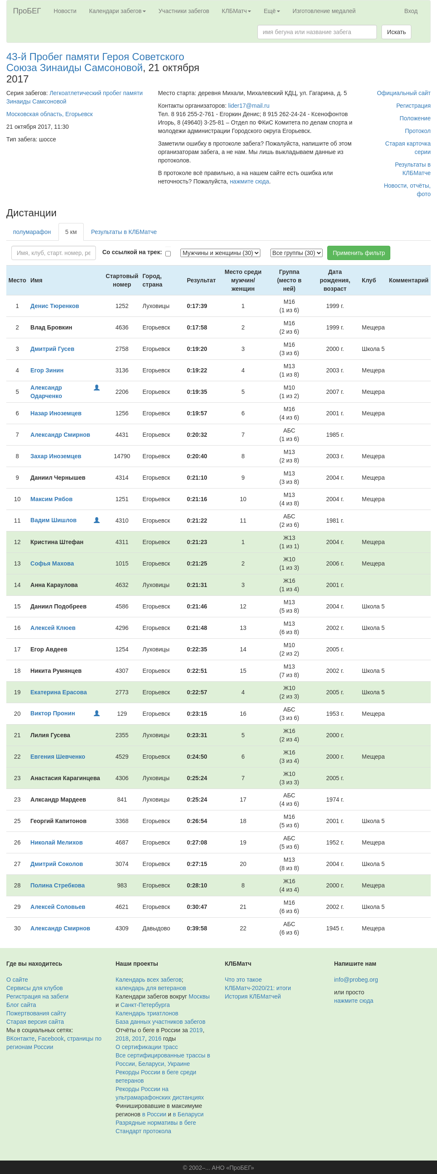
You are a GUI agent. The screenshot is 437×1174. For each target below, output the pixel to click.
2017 (138, 1038)
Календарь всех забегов (149, 979)
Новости (65, 11)
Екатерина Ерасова (58, 692)
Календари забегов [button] (117, 11)
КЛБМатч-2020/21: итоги (258, 988)
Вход (411, 11)
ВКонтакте (20, 1038)
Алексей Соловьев (57, 906)
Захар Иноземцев (55, 456)
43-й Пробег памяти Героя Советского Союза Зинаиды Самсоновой (95, 62)
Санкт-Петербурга (145, 1004)
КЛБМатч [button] (236, 11)
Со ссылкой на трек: (132, 252)
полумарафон (32, 231)
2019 (196, 1030)
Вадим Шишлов (53, 520)
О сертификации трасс (147, 1047)
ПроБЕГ (27, 11)
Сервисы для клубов (34, 988)
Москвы (198, 996)
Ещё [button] (272, 11)
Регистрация (413, 105)
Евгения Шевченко (57, 756)
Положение (415, 118)
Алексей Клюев (52, 627)
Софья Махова (52, 563)
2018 (122, 1038)
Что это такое (243, 979)
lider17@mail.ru (249, 105)
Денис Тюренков (54, 306)
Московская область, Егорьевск (49, 114)
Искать (396, 32)
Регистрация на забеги (37, 996)
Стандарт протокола (143, 1131)
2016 (155, 1038)
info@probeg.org (356, 979)
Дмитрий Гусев (52, 348)
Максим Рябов (51, 499)
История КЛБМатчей (253, 996)
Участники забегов (184, 11)
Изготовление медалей (324, 11)
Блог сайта (21, 1004)
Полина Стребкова (57, 885)
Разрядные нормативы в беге (156, 1122)
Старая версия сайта (35, 1021)
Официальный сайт (404, 93)
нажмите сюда (249, 181)
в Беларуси (188, 1114)
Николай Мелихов (56, 842)
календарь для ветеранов (151, 988)
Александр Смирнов (60, 434)
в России (154, 1114)
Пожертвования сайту (36, 1013)
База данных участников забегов (161, 1021)
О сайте (17, 979)
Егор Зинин (47, 370)
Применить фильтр (359, 253)
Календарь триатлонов (147, 1013)
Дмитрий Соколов (56, 864)
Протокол (418, 130)
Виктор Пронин (52, 713)
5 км (71, 231)
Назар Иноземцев (56, 413)
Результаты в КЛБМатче (124, 231)
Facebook (51, 1038)
